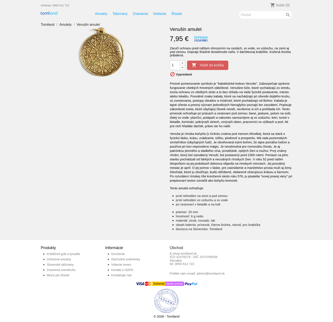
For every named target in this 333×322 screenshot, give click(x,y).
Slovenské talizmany (60, 264)
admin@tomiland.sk (211, 273)
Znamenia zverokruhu (61, 270)
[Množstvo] (175, 65)
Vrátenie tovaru (121, 264)
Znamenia (140, 14)
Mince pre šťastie (58, 275)
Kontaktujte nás (121, 275)
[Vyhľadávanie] (265, 15)
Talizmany (120, 14)
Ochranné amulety (59, 259)
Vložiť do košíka (208, 65)
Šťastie (176, 14)
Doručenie (118, 254)
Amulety (101, 14)
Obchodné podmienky (125, 259)
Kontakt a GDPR (122, 270)
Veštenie (159, 14)
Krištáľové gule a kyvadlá (63, 254)
